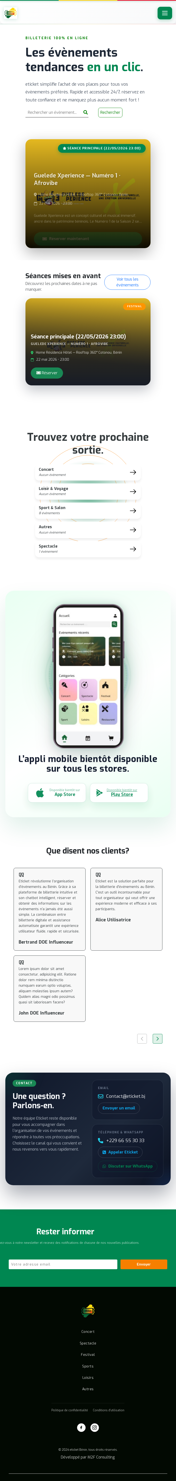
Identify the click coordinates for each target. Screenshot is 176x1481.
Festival (88, 1354)
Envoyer (144, 1264)
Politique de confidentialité (69, 1410)
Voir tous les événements (127, 282)
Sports (88, 1366)
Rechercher (110, 113)
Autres (88, 1389)
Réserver (46, 372)
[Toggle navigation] (165, 13)
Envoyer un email (119, 1108)
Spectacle (88, 1343)
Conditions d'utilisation (108, 1410)
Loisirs (88, 1377)
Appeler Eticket (120, 1152)
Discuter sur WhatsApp (128, 1166)
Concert (88, 1331)
